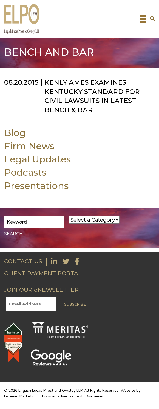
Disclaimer (95, 396)
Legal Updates (37, 159)
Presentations (36, 185)
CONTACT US (23, 261)
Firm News (29, 145)
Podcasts (25, 172)
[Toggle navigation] (143, 18)
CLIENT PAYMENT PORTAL (43, 273)
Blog (15, 132)
